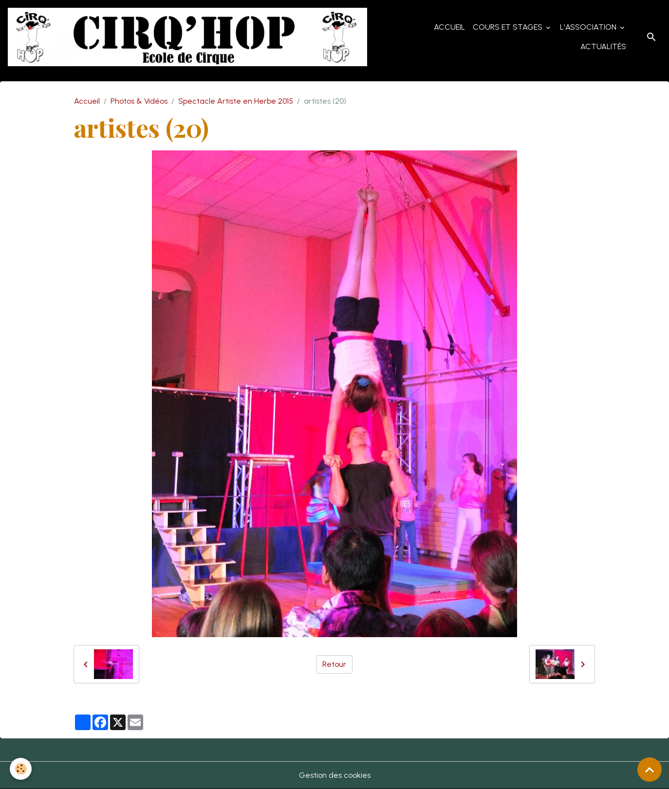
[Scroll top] (649, 769)
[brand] (189, 37)
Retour (334, 664)
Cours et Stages (508, 27)
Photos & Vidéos (139, 101)
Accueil (449, 27)
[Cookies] (21, 769)
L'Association (589, 27)
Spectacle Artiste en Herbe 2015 (235, 101)
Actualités (603, 46)
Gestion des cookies (335, 775)
